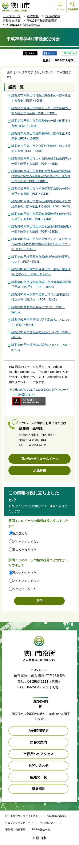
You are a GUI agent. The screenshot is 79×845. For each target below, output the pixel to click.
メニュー (60, 6)
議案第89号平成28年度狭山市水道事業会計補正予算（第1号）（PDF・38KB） (41, 284)
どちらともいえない (26, 541)
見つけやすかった (24, 572)
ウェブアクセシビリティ (19, 823)
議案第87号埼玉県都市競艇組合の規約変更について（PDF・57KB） (41, 259)
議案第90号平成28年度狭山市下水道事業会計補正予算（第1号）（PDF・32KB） (41, 297)
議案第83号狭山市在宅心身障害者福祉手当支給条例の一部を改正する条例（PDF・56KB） (41, 204)
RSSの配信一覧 (41, 829)
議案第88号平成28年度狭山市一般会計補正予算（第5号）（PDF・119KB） (41, 271)
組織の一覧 (38, 777)
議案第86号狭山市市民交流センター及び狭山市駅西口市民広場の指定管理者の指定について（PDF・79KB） (41, 244)
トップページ (11, 16)
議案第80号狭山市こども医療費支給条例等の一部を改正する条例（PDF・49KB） (41, 161)
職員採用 (38, 788)
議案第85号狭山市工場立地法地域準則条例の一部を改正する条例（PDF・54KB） (41, 229)
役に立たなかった (24, 549)
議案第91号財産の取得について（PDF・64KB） (38, 309)
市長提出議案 (11, 20)
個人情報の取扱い (57, 816)
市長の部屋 (52, 16)
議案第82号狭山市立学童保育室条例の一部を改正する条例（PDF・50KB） (41, 191)
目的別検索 (73, 6)
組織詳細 (39, 470)
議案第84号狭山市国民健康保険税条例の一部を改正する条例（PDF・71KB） (41, 216)
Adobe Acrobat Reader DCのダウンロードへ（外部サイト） (41, 392)
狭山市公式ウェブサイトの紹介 (23, 816)
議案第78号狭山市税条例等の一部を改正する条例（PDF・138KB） (41, 136)
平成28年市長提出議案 (42, 20)
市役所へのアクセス (38, 754)
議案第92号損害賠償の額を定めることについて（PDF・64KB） (41, 322)
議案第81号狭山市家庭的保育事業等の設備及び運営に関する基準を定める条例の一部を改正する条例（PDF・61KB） (41, 176)
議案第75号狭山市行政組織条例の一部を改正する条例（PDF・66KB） (41, 98)
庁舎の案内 (38, 742)
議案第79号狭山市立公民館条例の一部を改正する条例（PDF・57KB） (41, 148)
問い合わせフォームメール (40, 458)
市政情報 (33, 16)
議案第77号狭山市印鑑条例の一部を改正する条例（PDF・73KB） (41, 123)
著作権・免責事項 (15, 829)
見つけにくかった (24, 589)
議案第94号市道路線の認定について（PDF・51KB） (41, 347)
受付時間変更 (38, 730)
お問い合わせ (38, 765)
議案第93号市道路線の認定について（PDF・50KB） (41, 335)
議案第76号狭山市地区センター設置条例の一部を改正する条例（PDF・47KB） (41, 110)
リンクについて (48, 823)
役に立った (20, 533)
